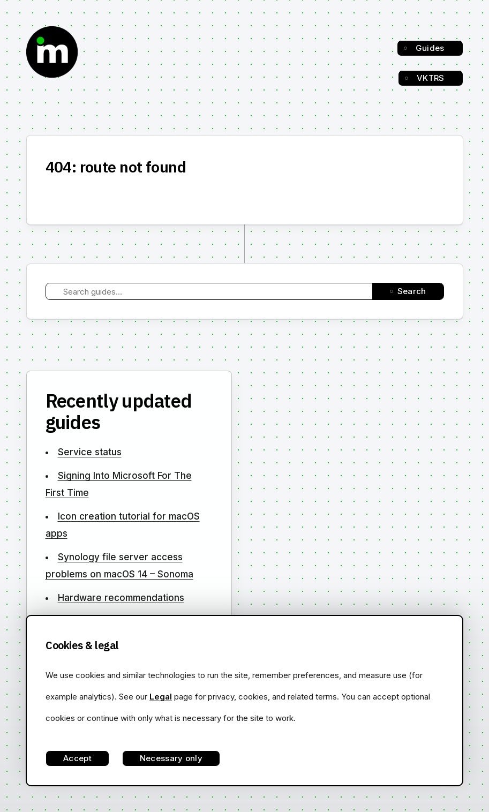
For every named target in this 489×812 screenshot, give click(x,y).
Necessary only (171, 758)
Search (411, 291)
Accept (77, 758)
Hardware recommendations (121, 597)
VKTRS (431, 78)
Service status (90, 452)
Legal (160, 696)
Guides (430, 48)
